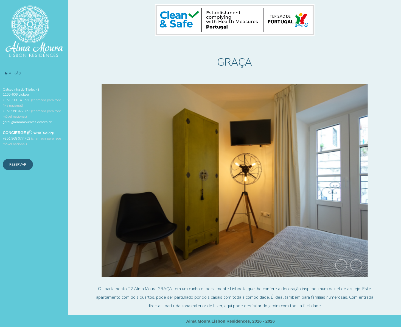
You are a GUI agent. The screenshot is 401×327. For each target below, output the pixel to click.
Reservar (17, 164)
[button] (341, 265)
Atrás (12, 73)
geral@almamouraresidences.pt (27, 122)
